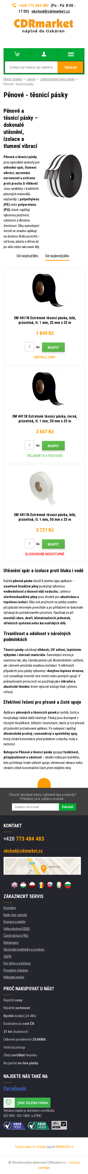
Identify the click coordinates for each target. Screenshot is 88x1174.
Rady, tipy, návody (15, 915)
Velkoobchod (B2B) (17, 929)
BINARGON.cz (64, 1147)
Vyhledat (71, 67)
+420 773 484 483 (30, 5)
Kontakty (10, 908)
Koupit (53, 348)
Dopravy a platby (15, 922)
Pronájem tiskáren (16, 970)
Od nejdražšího (27, 256)
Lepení (31, 79)
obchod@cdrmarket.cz (50, 11)
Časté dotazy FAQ (16, 935)
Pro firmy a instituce (17, 963)
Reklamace (11, 943)
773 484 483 (24, 839)
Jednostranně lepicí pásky (57, 79)
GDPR (7, 956)
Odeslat (67, 807)
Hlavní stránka (13, 79)
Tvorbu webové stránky (30, 1147)
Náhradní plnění (14, 977)
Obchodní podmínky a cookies (24, 949)
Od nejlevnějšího (57, 256)
